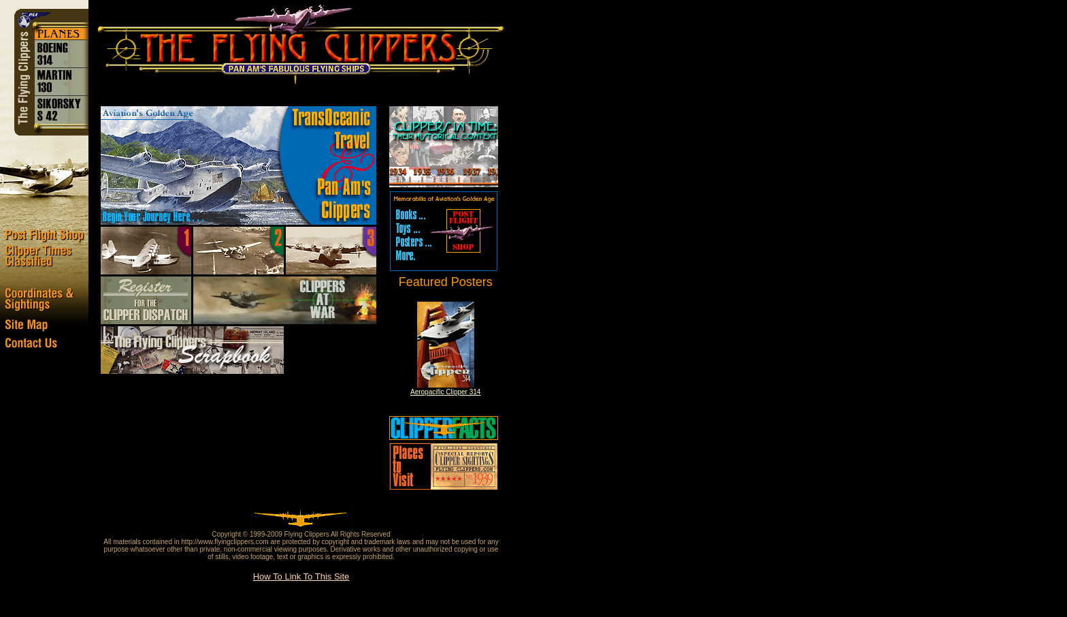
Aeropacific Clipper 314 (445, 392)
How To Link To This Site (301, 576)
